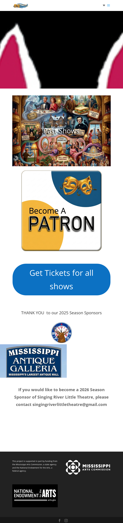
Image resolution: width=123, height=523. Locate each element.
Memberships (76, 210)
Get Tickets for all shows (61, 279)
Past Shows (61, 130)
